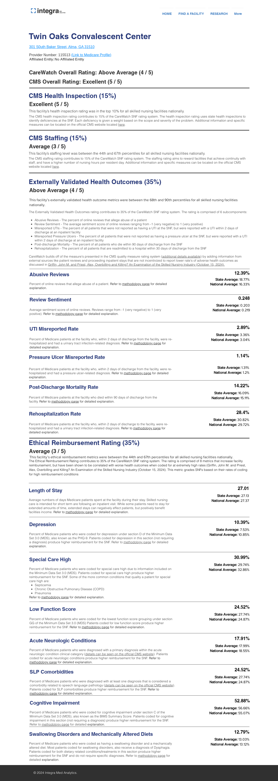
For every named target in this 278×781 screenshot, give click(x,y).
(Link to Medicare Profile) (91, 55)
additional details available (181, 256)
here (121, 124)
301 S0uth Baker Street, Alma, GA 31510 (62, 47)
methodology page (136, 284)
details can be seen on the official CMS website (119, 654)
